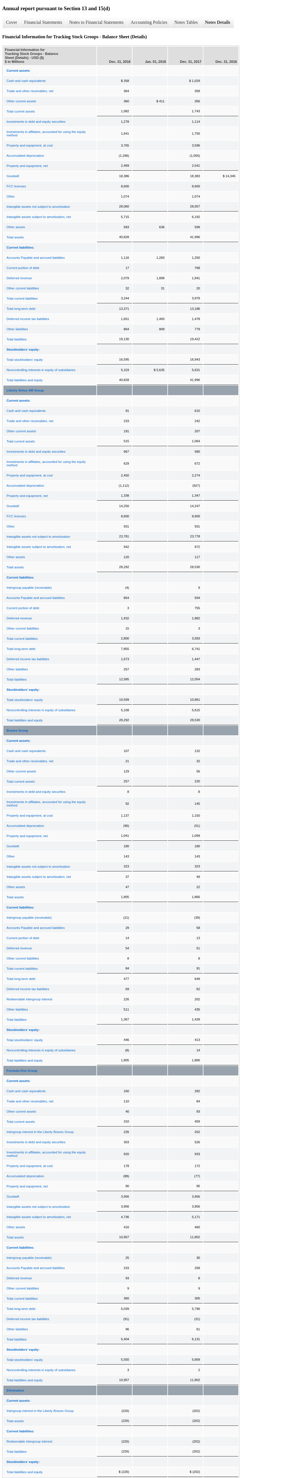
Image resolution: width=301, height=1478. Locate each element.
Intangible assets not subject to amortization (38, 206)
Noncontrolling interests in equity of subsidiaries (41, 370)
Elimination (15, 1390)
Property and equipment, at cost (30, 145)
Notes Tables (186, 22)
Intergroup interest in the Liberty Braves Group (40, 1132)
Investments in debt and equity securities (36, 121)
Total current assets (21, 111)
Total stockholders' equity (25, 359)
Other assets (16, 227)
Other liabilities (17, 329)
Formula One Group (22, 1070)
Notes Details (217, 22)
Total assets (15, 237)
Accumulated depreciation (25, 155)
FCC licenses (16, 186)
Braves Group (17, 730)
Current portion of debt (23, 268)
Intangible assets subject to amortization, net (39, 217)
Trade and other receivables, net (30, 91)
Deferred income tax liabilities (28, 319)
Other (11, 196)
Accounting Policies (148, 22)
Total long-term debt (21, 308)
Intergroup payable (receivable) (29, 587)
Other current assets (21, 101)
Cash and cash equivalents (26, 80)
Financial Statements (43, 22)
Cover (11, 22)
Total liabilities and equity (25, 380)
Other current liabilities (23, 288)
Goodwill (13, 176)
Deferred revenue (19, 278)
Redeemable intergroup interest (29, 999)
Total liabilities (17, 339)
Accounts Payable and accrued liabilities (36, 257)
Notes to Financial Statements (96, 22)
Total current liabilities (22, 298)
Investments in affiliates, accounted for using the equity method (46, 133)
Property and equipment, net (27, 166)
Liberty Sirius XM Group (25, 390)
